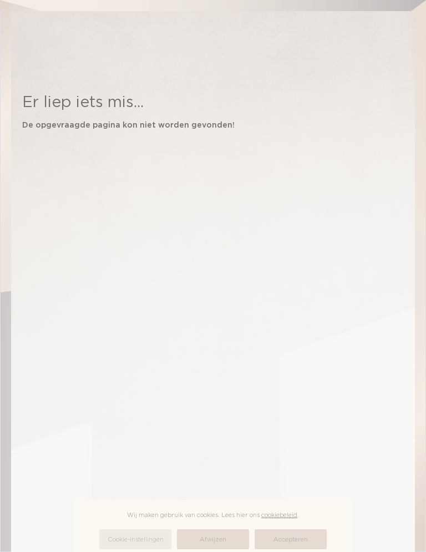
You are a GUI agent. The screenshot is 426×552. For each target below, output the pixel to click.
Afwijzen (213, 539)
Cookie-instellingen (136, 539)
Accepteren (290, 539)
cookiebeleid (279, 515)
